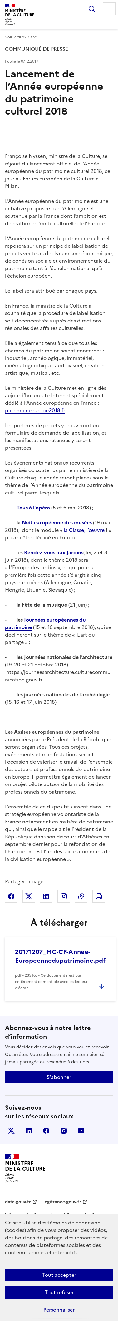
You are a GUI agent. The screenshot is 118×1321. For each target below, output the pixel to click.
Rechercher (92, 8)
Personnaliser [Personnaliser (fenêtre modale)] (59, 1310)
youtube (81, 1130)
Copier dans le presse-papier (81, 896)
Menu (109, 8)
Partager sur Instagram (63, 896)
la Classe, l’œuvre (84, 530)
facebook (46, 1130)
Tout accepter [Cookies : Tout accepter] (59, 1275)
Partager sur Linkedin (46, 896)
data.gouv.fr (18, 1202)
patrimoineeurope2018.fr (35, 410)
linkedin (28, 1130)
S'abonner (59, 1077)
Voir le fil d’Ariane (21, 37)
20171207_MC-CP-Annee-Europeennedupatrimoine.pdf (60, 956)
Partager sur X (28, 896)
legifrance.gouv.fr (62, 1202)
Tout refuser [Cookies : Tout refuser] (59, 1292)
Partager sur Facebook (11, 896)
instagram (63, 1130)
